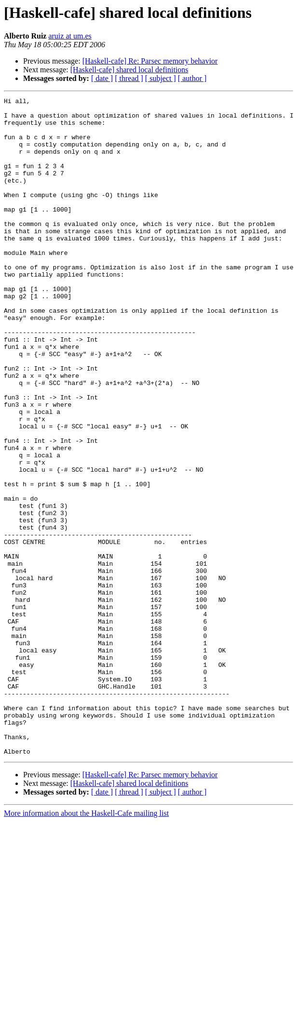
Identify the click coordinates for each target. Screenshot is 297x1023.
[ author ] (192, 78)
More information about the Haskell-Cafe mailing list (86, 945)
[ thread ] (129, 78)
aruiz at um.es (69, 36)
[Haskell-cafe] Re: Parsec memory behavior (150, 61)
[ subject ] (160, 78)
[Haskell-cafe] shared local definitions (129, 70)
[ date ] (102, 78)
